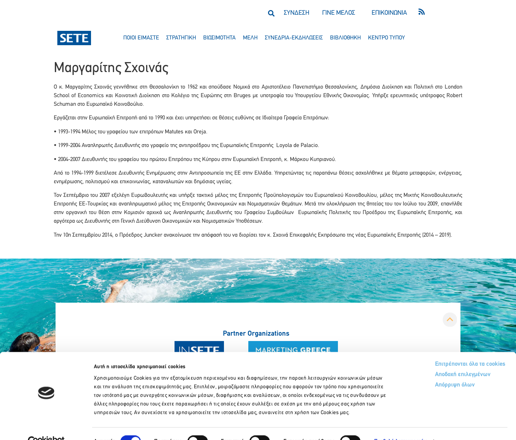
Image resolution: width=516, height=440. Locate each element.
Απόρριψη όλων (426, 370)
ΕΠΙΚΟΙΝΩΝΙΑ (389, 13)
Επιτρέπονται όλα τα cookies (441, 348)
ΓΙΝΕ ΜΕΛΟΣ (338, 13)
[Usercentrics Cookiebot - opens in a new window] (46, 426)
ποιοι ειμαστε (141, 38)
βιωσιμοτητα (219, 38)
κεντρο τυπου (386, 38)
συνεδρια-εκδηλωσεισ (294, 38)
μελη (250, 38)
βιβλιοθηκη (345, 38)
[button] (271, 13)
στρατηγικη (181, 38)
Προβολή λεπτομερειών (400, 426)
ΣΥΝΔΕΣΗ (296, 13)
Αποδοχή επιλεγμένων (434, 359)
